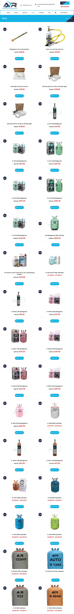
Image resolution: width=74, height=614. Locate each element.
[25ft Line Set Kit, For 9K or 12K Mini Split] (19, 111)
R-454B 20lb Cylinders (54, 423)
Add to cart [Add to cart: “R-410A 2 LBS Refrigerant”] (20, 321)
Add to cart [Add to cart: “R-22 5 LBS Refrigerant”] (20, 170)
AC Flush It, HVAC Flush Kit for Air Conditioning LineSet (19, 273)
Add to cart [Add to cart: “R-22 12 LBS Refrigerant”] (55, 207)
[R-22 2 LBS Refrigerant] (54, 111)
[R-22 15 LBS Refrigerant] (19, 222)
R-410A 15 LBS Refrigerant (55, 386)
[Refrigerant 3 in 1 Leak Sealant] (19, 36)
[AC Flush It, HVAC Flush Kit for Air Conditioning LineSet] (19, 260)
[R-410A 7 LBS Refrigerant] (19, 336)
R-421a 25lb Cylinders (19, 534)
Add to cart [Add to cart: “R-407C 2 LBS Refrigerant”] (55, 470)
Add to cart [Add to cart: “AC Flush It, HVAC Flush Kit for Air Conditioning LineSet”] (20, 283)
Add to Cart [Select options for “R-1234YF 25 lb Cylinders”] (20, 580)
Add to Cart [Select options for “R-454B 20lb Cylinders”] (55, 432)
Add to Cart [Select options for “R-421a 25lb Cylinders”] (20, 543)
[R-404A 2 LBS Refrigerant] (19, 447)
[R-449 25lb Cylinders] (54, 485)
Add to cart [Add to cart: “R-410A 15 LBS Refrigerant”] (55, 395)
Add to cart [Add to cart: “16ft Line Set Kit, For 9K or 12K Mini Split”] (55, 95)
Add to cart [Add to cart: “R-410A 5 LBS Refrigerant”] (55, 321)
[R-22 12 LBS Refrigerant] (54, 185)
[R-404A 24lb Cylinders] (54, 595)
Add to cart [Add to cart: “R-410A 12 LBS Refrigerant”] (20, 395)
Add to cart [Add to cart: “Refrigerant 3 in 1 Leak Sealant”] (20, 58)
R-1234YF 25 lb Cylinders (19, 571)
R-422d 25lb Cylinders (54, 534)
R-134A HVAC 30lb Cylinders (55, 272)
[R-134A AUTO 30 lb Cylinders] (54, 558)
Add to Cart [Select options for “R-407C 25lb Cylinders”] (20, 506)
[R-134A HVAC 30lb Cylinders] (54, 260)
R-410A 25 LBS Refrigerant (19, 423)
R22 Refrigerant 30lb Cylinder (54, 235)
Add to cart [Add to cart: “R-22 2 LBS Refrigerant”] (55, 133)
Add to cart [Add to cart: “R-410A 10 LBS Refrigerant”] (55, 358)
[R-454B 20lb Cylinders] (54, 410)
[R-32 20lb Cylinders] (19, 595)
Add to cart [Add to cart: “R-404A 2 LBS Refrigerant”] (20, 470)
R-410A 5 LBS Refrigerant (55, 311)
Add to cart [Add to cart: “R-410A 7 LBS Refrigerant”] (20, 358)
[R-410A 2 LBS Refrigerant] (19, 299)
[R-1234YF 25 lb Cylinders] (19, 558)
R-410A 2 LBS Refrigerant (19, 311)
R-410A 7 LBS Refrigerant (19, 349)
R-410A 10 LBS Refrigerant (55, 349)
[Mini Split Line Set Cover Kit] (19, 73)
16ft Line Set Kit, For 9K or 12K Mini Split (54, 86)
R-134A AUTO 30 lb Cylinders (55, 571)
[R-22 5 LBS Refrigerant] (19, 148)
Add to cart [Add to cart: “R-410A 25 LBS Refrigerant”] (20, 432)
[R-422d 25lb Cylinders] (54, 521)
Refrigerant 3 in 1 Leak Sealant (19, 49)
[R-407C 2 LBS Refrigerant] (54, 447)
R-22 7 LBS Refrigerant (55, 161)
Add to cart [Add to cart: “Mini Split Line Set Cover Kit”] (20, 95)
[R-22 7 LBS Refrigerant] (54, 148)
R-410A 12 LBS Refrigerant (19, 386)
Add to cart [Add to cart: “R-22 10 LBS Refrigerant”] (20, 207)
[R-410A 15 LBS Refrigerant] (54, 373)
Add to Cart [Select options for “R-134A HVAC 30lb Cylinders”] (55, 283)
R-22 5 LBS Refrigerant (19, 161)
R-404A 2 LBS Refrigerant (19, 460)
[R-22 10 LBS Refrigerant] (19, 185)
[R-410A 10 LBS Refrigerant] (54, 336)
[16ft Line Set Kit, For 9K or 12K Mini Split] (54, 73)
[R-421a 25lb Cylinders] (19, 521)
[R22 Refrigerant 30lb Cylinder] (54, 222)
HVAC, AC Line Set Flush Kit (54, 49)
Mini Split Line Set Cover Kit (19, 86)
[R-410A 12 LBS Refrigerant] (19, 373)
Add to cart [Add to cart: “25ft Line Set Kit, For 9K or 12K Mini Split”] (20, 133)
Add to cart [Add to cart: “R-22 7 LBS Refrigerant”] (55, 170)
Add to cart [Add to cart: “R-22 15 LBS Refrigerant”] (20, 244)
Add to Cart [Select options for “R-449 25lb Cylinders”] (55, 506)
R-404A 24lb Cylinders (54, 608)
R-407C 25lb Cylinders (19, 498)
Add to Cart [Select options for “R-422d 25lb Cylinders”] (55, 543)
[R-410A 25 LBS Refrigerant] (19, 410)
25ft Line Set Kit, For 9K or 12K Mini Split (19, 124)
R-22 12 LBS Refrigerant (54, 198)
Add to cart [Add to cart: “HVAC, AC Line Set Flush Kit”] (55, 58)
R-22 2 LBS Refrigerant (55, 124)
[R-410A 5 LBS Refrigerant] (54, 299)
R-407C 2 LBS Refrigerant (55, 460)
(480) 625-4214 (27, 5)
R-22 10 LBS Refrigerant (19, 198)
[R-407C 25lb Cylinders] (19, 485)
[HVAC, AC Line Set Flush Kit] (54, 36)
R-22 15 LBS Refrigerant (19, 235)
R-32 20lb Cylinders (19, 608)
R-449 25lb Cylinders (54, 498)
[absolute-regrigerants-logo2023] (9, 1)
